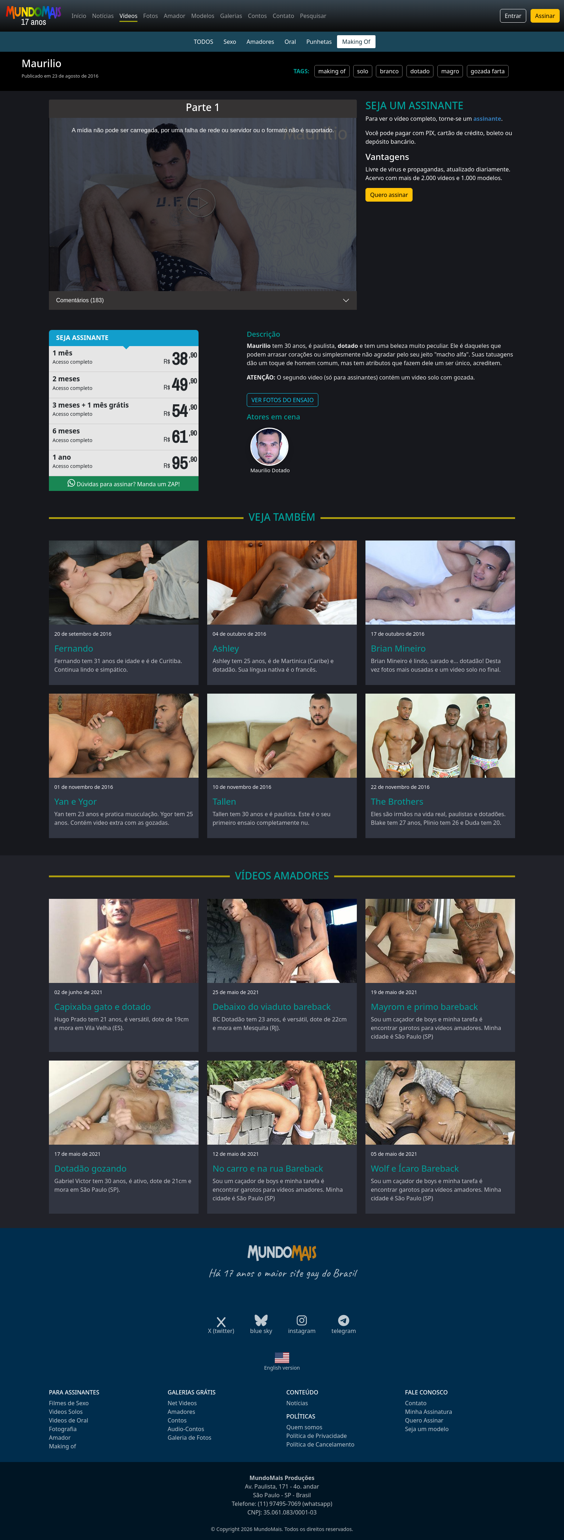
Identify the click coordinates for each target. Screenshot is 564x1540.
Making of (62, 1446)
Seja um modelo (427, 1429)
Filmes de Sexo (69, 1403)
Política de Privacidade (316, 1436)
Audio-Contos (186, 1429)
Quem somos (304, 1427)
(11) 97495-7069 (279, 1504)
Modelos (202, 16)
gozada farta (488, 71)
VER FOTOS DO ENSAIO (282, 400)
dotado (420, 71)
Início (79, 16)
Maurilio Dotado (270, 470)
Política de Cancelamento (320, 1444)
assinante (487, 119)
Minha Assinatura (428, 1412)
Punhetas (319, 42)
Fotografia (63, 1429)
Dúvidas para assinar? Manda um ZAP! (124, 483)
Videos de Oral (68, 1420)
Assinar (545, 16)
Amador (174, 16)
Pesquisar (313, 16)
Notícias (103, 16)
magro (450, 71)
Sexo (229, 42)
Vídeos (128, 16)
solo (362, 71)
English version (282, 1367)
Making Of (356, 42)
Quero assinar (389, 195)
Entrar (513, 16)
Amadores (260, 42)
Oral (290, 42)
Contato (283, 16)
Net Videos (182, 1403)
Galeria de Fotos (190, 1438)
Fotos (150, 16)
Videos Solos (66, 1412)
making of (332, 71)
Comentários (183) (80, 300)
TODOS (203, 42)
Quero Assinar (424, 1420)
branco (389, 71)
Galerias (231, 16)
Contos (257, 16)
